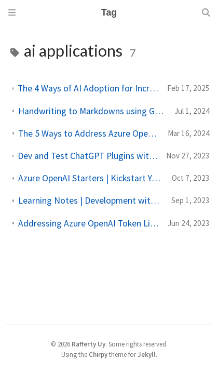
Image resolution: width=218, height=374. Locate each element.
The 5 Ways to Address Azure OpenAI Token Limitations (88, 133)
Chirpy (98, 354)
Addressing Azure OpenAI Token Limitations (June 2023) (88, 223)
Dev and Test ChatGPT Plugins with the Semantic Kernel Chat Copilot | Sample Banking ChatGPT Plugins (88, 156)
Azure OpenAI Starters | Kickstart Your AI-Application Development (91, 178)
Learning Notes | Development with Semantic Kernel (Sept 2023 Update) (90, 200)
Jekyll (147, 354)
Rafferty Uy (88, 344)
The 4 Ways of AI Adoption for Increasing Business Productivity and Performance (88, 88)
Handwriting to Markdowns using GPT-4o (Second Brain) (92, 111)
